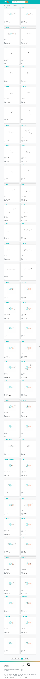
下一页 (24, 658)
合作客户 (22, 670)
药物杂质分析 (15, 674)
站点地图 (26, 677)
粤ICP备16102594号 (21, 677)
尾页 (28, 658)
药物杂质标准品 (9, 675)
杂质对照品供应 (20, 675)
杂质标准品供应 (14, 675)
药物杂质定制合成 (20, 674)
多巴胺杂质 (15, 5)
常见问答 (22, 669)
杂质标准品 (8, 5)
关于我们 (22, 666)
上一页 (19, 658)
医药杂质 (11, 674)
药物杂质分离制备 (31, 674)
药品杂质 (8, 674)
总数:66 (12, 658)
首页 (4, 5)
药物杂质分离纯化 (26, 674)
